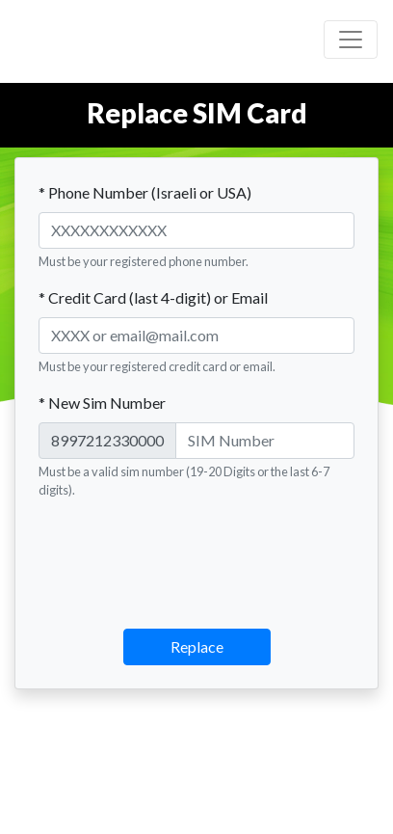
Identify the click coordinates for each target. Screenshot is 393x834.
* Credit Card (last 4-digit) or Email (153, 297)
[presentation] (196, 552)
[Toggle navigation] (351, 39)
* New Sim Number (102, 402)
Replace (196, 646)
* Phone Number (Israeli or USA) (145, 192)
